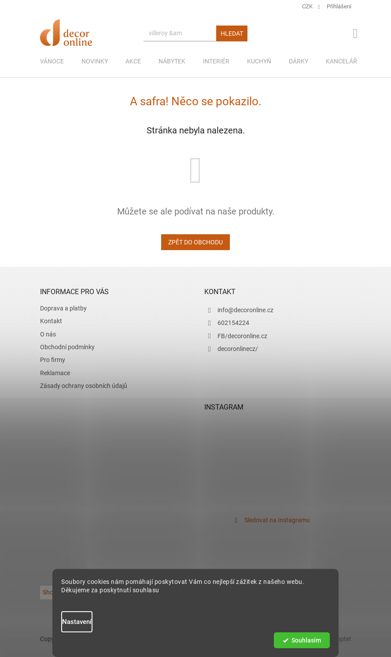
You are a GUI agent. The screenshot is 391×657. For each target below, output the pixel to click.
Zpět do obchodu (195, 242)
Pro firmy (52, 359)
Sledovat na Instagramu (277, 520)
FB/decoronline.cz (242, 336)
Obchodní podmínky (67, 347)
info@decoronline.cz (245, 310)
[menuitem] (52, 61)
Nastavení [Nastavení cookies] (77, 622)
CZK (308, 6)
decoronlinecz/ (238, 348)
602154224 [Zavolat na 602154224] (233, 322)
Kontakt (51, 321)
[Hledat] (195, 33)
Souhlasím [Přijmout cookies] (306, 640)
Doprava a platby (63, 308)
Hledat (232, 33)
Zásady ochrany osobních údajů (83, 385)
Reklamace (55, 372)
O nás (48, 334)
